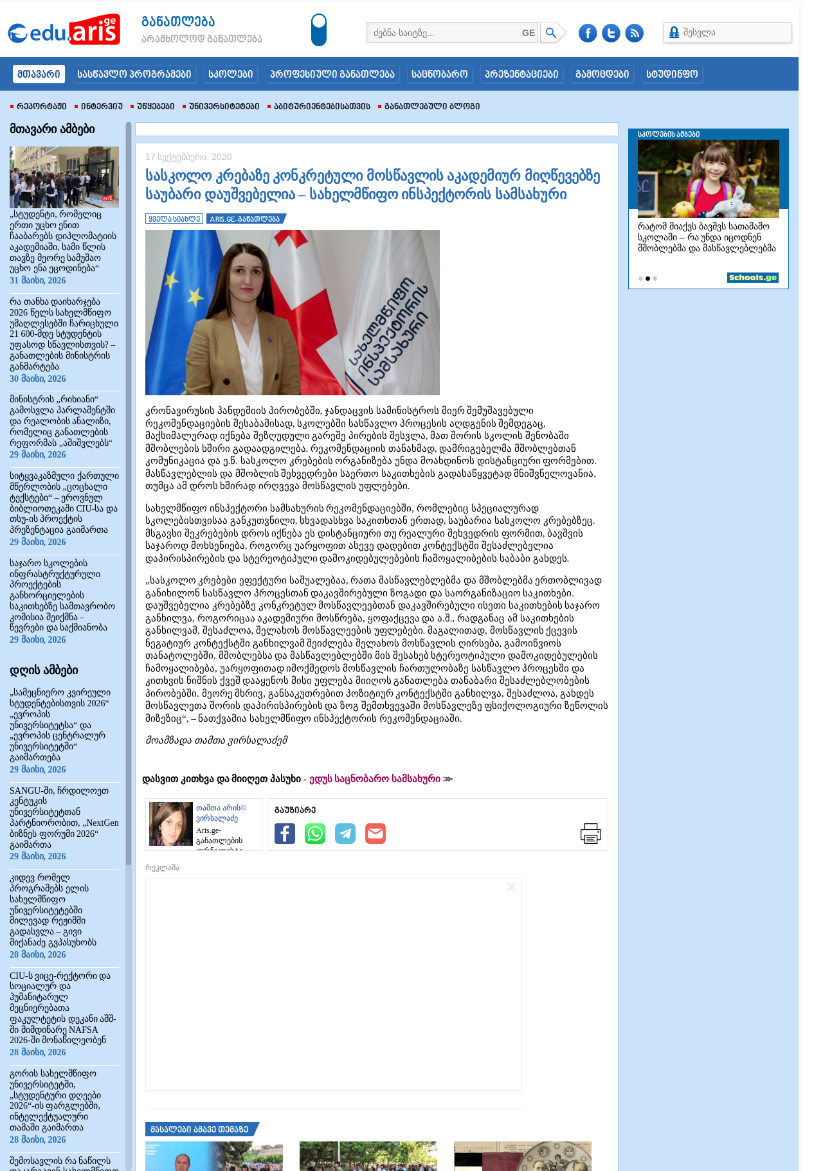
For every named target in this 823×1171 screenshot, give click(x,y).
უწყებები (153, 107)
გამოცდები (602, 75)
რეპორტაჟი (38, 107)
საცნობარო (440, 75)
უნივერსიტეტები (221, 107)
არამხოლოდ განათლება (182, 40)
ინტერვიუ (99, 107)
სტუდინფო (672, 75)
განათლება (178, 23)
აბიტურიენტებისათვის (318, 107)
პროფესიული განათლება (332, 75)
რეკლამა (162, 867)
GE (528, 33)
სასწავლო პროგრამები (134, 75)
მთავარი (38, 75)
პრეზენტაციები (522, 75)
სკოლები (230, 75)
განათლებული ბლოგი (429, 107)
